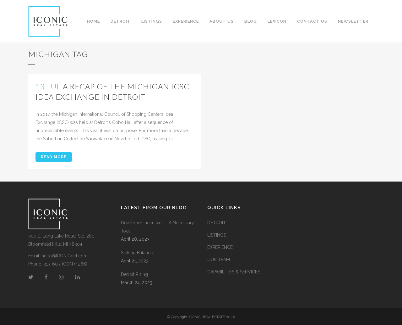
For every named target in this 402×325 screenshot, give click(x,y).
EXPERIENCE (220, 247)
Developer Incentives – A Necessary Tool (157, 226)
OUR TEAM (218, 259)
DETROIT (216, 222)
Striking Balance (137, 252)
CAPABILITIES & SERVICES (233, 271)
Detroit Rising (134, 274)
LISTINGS (216, 235)
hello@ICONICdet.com (64, 255)
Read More (54, 157)
